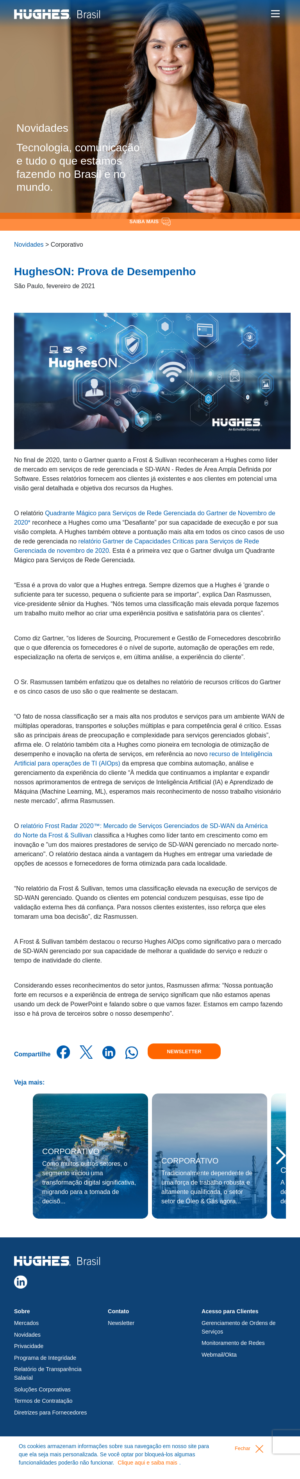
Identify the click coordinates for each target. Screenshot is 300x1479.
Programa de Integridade (45, 1358)
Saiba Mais (149, 222)
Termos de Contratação (43, 1401)
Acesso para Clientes (230, 1311)
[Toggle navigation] (275, 13)
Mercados (26, 1323)
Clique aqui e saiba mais (147, 1462)
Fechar (249, 1449)
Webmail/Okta (219, 1355)
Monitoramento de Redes (233, 1343)
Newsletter (184, 1051)
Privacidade (28, 1346)
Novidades (29, 244)
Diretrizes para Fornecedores (50, 1412)
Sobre (22, 1311)
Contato (118, 1311)
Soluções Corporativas (42, 1389)
